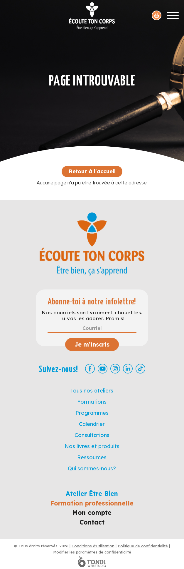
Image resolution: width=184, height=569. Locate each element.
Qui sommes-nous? (92, 468)
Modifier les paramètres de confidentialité (92, 552)
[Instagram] (115, 368)
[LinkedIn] (128, 368)
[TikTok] (140, 368)
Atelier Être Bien (92, 493)
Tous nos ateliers (91, 390)
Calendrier (92, 424)
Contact (92, 522)
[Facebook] (90, 368)
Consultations (92, 435)
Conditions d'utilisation (93, 546)
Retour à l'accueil (92, 171)
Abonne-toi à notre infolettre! (92, 302)
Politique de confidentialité (143, 546)
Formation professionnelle (92, 503)
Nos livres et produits (92, 446)
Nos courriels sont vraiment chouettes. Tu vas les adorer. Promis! (92, 315)
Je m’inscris (92, 344)
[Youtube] (102, 368)
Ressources (92, 457)
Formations (92, 401)
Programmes (92, 412)
